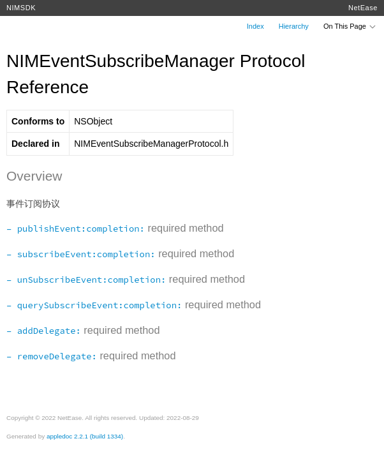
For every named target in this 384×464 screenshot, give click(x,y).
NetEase (363, 7)
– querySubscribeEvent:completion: (94, 305)
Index (255, 26)
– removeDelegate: (51, 356)
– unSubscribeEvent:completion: (86, 279)
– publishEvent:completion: (75, 228)
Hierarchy (294, 26)
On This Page (350, 26)
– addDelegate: (43, 330)
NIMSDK (21, 7)
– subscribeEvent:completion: (81, 254)
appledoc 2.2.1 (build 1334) (85, 436)
